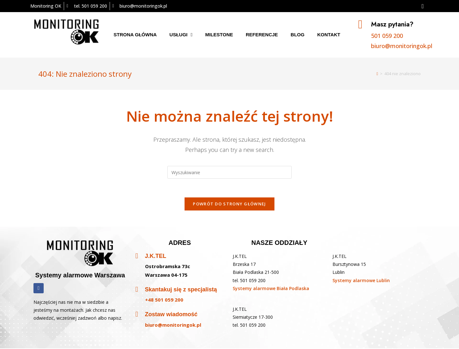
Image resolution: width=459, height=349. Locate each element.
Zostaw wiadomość (171, 315)
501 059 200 (387, 35)
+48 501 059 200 (164, 300)
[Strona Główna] (377, 73)
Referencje (262, 34)
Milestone (219, 34)
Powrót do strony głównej (229, 204)
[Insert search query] (229, 172)
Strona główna (135, 34)
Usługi (181, 34)
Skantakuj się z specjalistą (181, 290)
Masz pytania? (392, 24)
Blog (297, 34)
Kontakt (328, 34)
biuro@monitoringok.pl (402, 46)
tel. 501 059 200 (249, 281)
